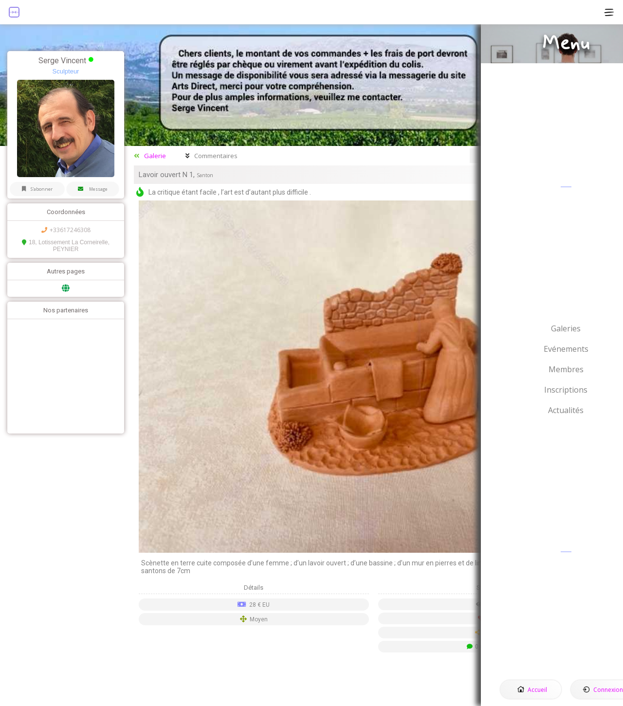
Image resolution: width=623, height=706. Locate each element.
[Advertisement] (63, 378)
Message (94, 190)
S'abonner (37, 190)
